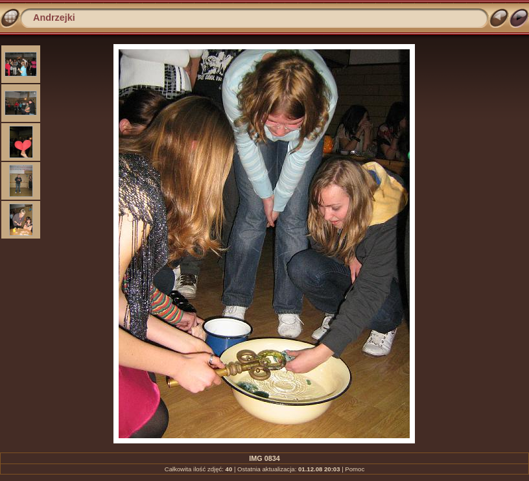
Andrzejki (54, 17)
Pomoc (354, 469)
